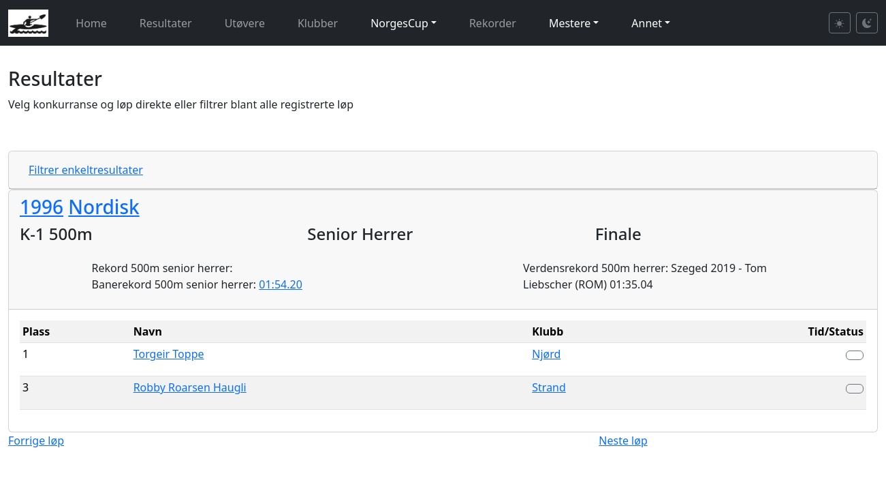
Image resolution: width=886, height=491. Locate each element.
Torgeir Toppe (168, 353)
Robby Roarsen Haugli (190, 387)
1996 (41, 207)
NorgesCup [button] (399, 23)
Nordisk (103, 207)
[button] (855, 355)
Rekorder (492, 23)
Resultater (166, 23)
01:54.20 (280, 284)
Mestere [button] (569, 23)
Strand (549, 387)
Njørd (546, 353)
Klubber (318, 23)
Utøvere (245, 23)
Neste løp (623, 440)
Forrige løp (36, 440)
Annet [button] (646, 23)
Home (91, 23)
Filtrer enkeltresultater (86, 169)
